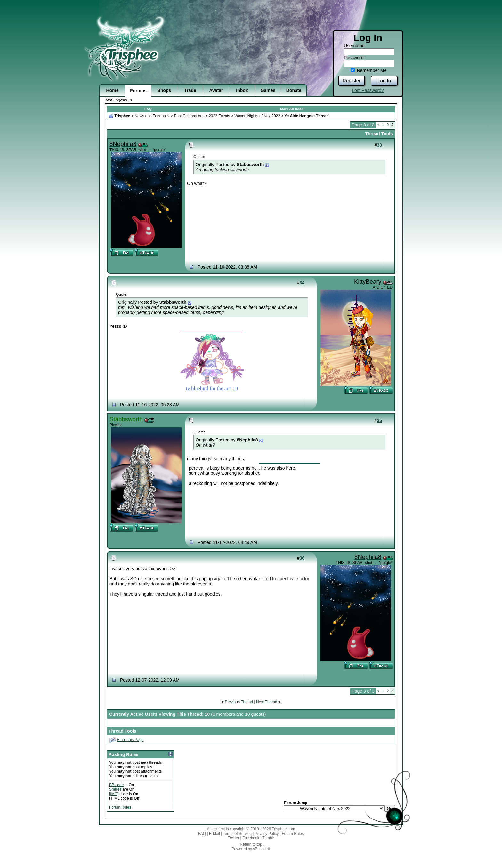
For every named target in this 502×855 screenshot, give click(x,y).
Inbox (242, 90)
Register (351, 80)
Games (268, 90)
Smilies (115, 789)
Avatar (216, 90)
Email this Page (130, 740)
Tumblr (268, 838)
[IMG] (113, 794)
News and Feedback (151, 116)
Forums (138, 90)
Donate (293, 90)
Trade (190, 90)
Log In (384, 80)
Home (112, 90)
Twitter (233, 838)
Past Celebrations (189, 116)
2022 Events (219, 116)
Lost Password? (368, 90)
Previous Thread (239, 702)
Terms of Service (237, 833)
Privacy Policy (267, 833)
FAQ (148, 109)
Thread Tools (379, 133)
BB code (116, 785)
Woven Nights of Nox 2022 (257, 116)
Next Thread (266, 702)
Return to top (251, 844)
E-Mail (214, 833)
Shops (164, 90)
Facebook (250, 838)
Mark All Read (291, 109)
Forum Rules (120, 807)
